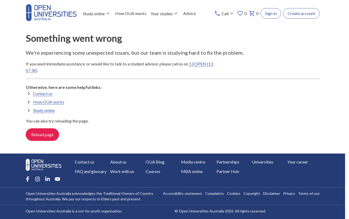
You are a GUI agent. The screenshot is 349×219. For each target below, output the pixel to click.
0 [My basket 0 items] (253, 13)
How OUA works (130, 13)
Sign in (271, 13)
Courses (153, 171)
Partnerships (227, 161)
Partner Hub (227, 171)
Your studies (165, 13)
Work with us (122, 171)
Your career (297, 161)
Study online (97, 13)
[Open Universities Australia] (51, 19)
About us (118, 161)
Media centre (193, 161)
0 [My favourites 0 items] (242, 13)
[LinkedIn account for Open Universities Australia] (47, 179)
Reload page (42, 134)
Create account (301, 13)
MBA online (192, 171)
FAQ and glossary (91, 171)
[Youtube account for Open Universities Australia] (57, 179)
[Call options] (224, 13)
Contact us (42, 93)
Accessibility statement (182, 193)
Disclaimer (271, 193)
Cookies (233, 193)
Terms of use (309, 193)
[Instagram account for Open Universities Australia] (38, 179)
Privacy (289, 193)
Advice (189, 13)
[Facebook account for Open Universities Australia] (28, 179)
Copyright (252, 193)
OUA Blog (155, 161)
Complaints (214, 193)
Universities (262, 161)
